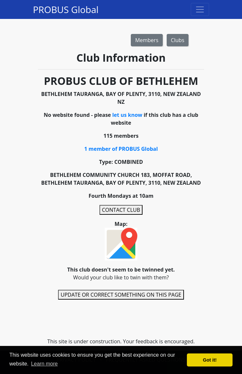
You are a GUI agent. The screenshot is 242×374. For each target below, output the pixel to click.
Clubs (177, 40)
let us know (127, 114)
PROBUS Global (65, 9)
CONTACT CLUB (121, 209)
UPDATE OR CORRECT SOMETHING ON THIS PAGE (121, 294)
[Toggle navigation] (200, 9)
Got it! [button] (210, 360)
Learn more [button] (44, 363)
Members (146, 40)
